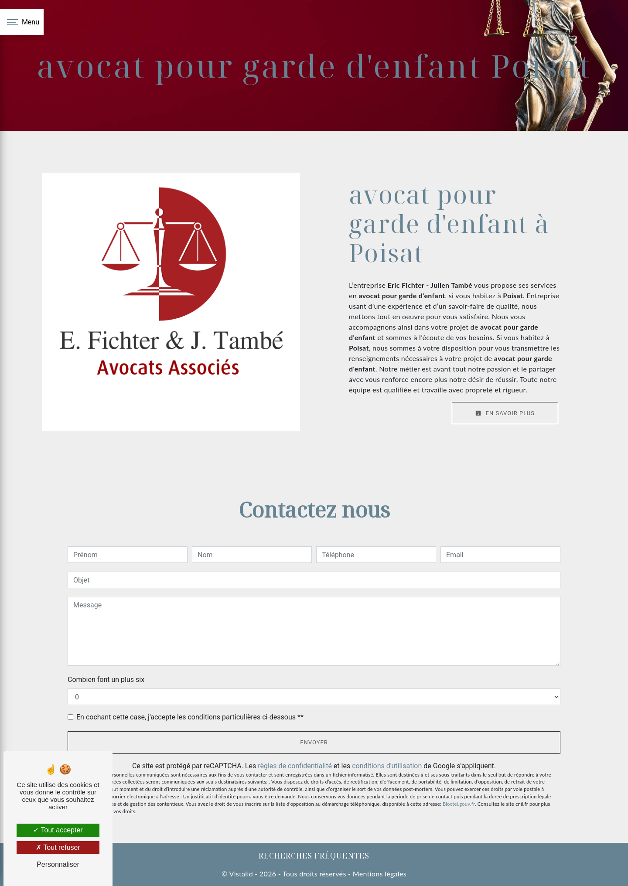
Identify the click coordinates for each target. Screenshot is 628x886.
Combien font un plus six (106, 679)
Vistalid (241, 873)
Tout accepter (57, 830)
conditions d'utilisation (387, 766)
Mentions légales (378, 873)
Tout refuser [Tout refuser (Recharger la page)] (58, 847)
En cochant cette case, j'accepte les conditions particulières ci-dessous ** (190, 717)
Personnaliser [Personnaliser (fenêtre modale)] (58, 864)
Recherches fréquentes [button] (314, 855)
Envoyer (314, 742)
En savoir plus (505, 413)
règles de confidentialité (295, 766)
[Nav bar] (22, 22)
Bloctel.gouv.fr (459, 804)
